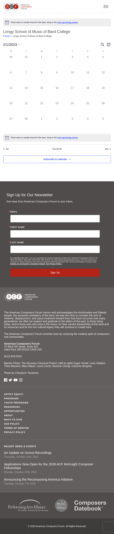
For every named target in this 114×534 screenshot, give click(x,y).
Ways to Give (13, 419)
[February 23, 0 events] (57, 109)
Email (14, 212)
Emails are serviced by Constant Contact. (27, 264)
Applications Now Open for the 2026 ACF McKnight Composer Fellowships (57, 468)
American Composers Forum (18, 6)
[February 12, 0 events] (103, 78)
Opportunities (14, 411)
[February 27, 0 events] (11, 124)
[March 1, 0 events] (41, 124)
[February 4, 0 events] (88, 63)
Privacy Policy (14, 432)
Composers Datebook (90, 505)
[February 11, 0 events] (88, 78)
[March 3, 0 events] (72, 124)
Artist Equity (13, 394)
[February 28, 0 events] (26, 124)
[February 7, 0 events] (26, 78)
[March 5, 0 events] (103, 124)
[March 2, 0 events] (57, 124)
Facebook (5, 380)
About (8, 415)
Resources (12, 407)
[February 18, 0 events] (88, 93)
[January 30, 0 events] (11, 63)
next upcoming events (67, 22)
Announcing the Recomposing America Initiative (57, 481)
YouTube (15, 380)
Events (6, 36)
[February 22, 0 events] (41, 109)
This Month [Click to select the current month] (57, 149)
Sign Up (55, 272)
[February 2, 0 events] (57, 63)
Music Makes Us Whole (61, 505)
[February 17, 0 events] (72, 93)
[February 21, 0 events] (26, 109)
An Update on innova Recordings (57, 454)
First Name (17, 227)
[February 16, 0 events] (57, 93)
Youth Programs (16, 402)
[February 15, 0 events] (41, 93)
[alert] (57, 22)
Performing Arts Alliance (28, 505)
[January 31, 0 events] (26, 63)
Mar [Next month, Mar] (108, 149)
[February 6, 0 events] (11, 78)
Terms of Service (16, 428)
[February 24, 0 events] (72, 109)
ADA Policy (12, 423)
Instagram (21, 380)
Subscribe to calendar (55, 159)
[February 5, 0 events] (103, 63)
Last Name (17, 243)
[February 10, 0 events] (72, 78)
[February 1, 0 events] (41, 63)
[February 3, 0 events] (72, 63)
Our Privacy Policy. (54, 264)
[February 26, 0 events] (103, 109)
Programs (11, 398)
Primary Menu (113, 6)
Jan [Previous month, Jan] (6, 149)
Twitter (10, 380)
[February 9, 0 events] (57, 78)
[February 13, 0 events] (11, 93)
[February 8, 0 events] (41, 78)
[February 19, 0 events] (103, 93)
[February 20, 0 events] (11, 109)
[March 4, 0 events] (88, 124)
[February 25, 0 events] (88, 109)
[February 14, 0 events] (26, 93)
